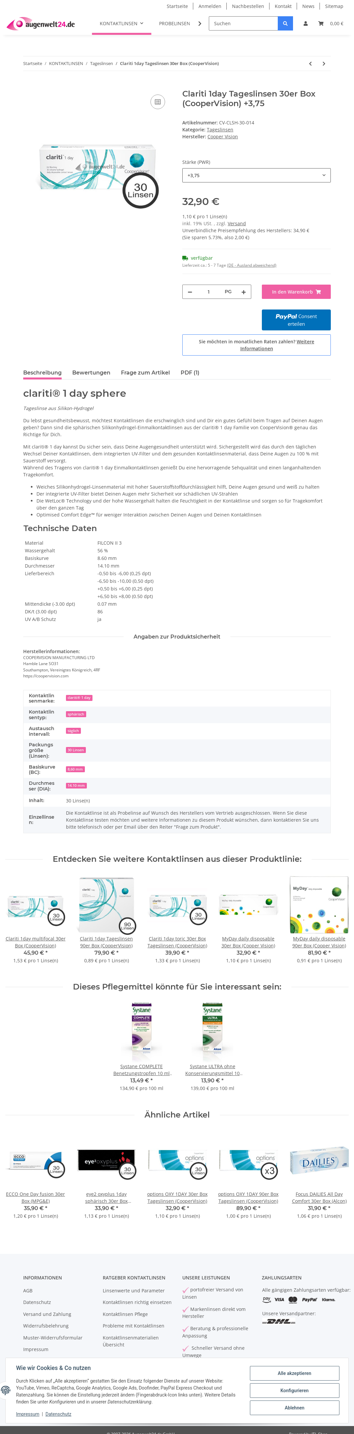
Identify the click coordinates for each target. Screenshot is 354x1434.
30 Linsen (76, 750)
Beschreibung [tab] (42, 373)
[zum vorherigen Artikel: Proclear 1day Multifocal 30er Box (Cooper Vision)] (310, 63)
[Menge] (208, 292)
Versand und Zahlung (47, 1314)
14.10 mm (76, 785)
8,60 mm (75, 769)
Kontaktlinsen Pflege (125, 1314)
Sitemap (334, 6)
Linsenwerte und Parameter (134, 1290)
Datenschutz (37, 1302)
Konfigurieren (294, 1390)
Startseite (177, 6)
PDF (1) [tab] (190, 373)
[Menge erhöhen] (243, 292)
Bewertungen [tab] (91, 373)
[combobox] (256, 175)
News (308, 6)
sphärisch (76, 714)
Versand (237, 223)
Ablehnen (294, 1407)
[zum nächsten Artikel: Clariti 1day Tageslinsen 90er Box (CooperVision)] (324, 63)
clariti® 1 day (79, 697)
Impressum (35, 1349)
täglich (73, 730)
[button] (305, 23)
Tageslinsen (220, 129)
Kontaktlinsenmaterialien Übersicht (131, 1341)
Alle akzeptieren (294, 1373)
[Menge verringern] (190, 292)
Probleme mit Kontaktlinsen (133, 1326)
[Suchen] (243, 23)
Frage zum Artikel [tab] (145, 373)
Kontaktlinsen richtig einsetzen (137, 1302)
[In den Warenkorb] (28, 85)
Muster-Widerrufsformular (53, 1337)
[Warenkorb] (331, 23)
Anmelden (210, 6)
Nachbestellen (248, 6)
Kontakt (283, 6)
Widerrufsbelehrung (46, 1326)
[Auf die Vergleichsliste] (157, 102)
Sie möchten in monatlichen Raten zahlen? (256, 345)
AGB (27, 1290)
